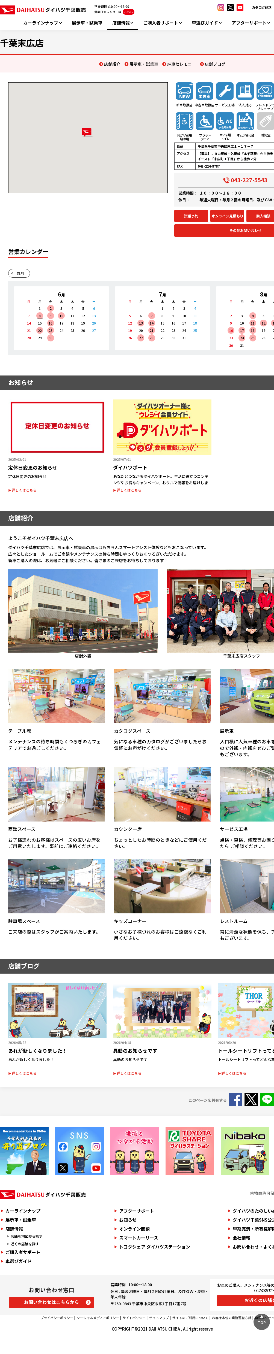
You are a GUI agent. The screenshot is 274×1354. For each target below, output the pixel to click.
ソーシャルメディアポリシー (98, 1317)
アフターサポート (249, 23)
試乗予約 (191, 216)
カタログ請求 (262, 7)
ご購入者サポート (160, 23)
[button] (87, 133)
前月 (20, 273)
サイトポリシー (134, 1317)
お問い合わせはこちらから (51, 1302)
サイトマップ (159, 1317)
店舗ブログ (215, 64)
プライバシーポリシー (56, 1317)
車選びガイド (205, 23)
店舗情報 (121, 23)
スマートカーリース (138, 1237)
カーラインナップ (40, 23)
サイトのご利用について (190, 1317)
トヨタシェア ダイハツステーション (154, 1246)
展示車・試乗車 (87, 23)
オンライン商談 (134, 1228)
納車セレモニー (181, 64)
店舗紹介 (112, 64)
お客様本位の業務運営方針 (231, 1317)
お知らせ (128, 1219)
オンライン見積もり (227, 216)
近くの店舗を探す (25, 1243)
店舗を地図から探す (27, 1236)
